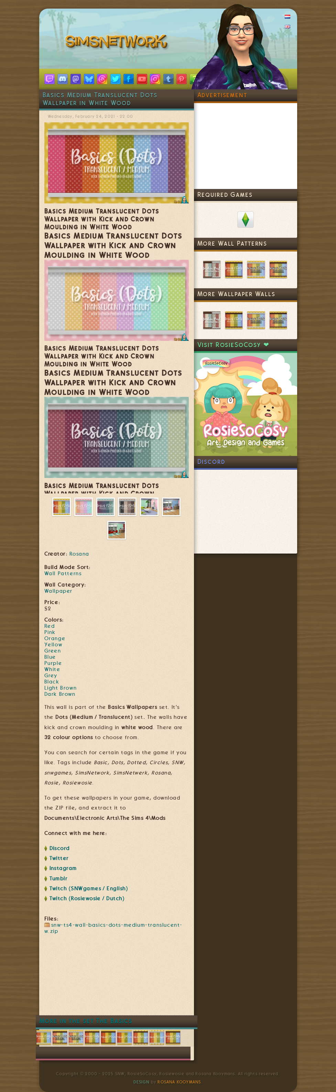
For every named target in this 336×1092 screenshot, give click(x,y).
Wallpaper (58, 591)
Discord (60, 848)
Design (141, 1082)
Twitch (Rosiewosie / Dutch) (87, 898)
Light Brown (60, 688)
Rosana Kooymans (179, 1082)
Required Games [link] (225, 195)
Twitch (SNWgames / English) (89, 888)
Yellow (53, 645)
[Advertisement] (169, 994)
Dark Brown (60, 694)
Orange (55, 638)
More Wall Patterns (232, 243)
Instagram (63, 868)
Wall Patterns (63, 573)
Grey (50, 675)
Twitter (59, 858)
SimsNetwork (117, 43)
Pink (50, 632)
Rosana (79, 554)
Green (52, 651)
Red (49, 626)
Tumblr (59, 879)
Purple (53, 663)
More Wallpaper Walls (236, 294)
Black (51, 682)
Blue (50, 657)
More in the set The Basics (86, 1021)
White (52, 669)
